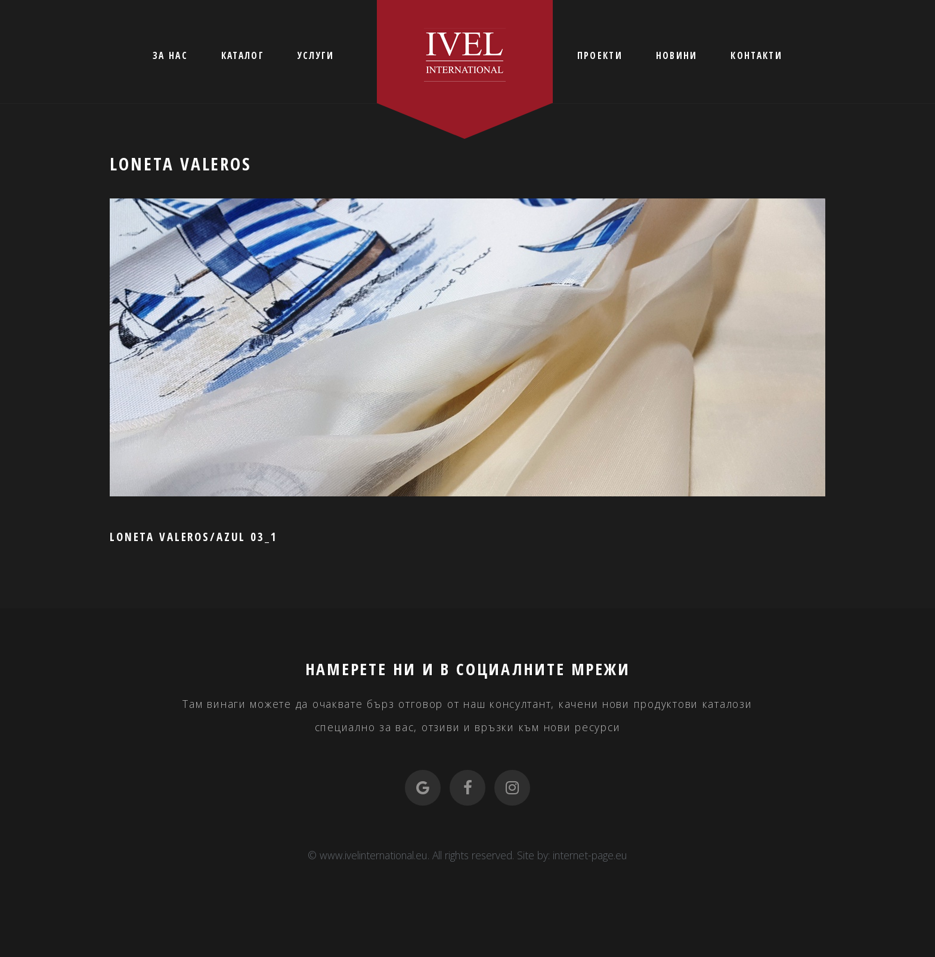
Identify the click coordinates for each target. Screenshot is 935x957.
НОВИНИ (677, 55)
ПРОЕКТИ (600, 55)
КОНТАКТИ (756, 55)
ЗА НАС (170, 55)
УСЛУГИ (316, 55)
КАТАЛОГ (242, 55)
